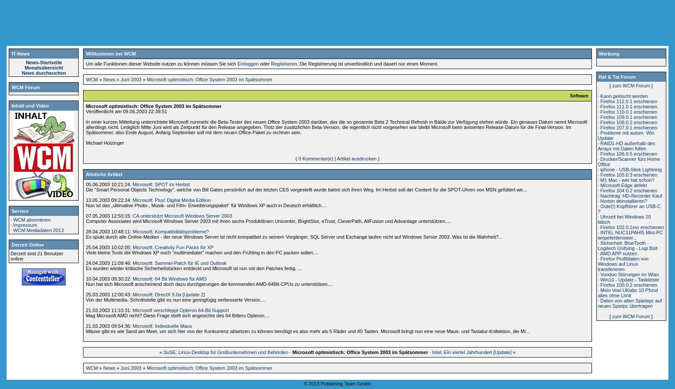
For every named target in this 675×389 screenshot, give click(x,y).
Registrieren (284, 63)
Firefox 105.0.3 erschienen (628, 174)
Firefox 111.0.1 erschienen (628, 106)
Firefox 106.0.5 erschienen (628, 153)
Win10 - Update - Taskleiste (629, 279)
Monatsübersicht (43, 67)
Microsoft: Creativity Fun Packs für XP (172, 247)
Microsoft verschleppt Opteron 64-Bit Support (180, 310)
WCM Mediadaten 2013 (38, 230)
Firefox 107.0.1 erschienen (628, 127)
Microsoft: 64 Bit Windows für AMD (169, 278)
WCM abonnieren (32, 219)
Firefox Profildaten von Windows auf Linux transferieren (623, 264)
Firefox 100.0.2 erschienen (628, 285)
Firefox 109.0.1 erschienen (628, 117)
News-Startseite (44, 62)
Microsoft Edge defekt (623, 185)
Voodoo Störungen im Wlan (629, 274)
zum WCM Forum (631, 85)
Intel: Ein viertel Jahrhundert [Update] (471, 352)
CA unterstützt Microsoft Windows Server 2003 (182, 216)
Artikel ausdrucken (357, 158)
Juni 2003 (131, 79)
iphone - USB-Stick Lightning (631, 169)
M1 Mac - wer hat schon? (627, 180)
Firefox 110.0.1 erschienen (628, 112)
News (109, 79)
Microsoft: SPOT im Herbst (161, 184)
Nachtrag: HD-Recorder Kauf (631, 195)
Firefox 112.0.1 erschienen (628, 101)
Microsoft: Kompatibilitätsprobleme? (170, 231)
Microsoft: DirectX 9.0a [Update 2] (168, 294)
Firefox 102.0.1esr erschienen (632, 227)
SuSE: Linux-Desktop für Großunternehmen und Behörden (226, 352)
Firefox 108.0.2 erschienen (628, 122)
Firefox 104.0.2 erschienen (628, 190)
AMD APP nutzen (618, 253)
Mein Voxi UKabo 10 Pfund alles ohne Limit (628, 293)
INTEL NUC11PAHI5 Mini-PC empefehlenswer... (630, 235)
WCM (92, 79)
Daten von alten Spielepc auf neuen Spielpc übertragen (630, 303)
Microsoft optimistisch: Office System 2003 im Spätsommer (209, 79)
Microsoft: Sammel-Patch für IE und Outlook (179, 263)
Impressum (25, 225)
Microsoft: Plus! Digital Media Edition (171, 200)
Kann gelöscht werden (624, 96)
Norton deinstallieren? (623, 201)
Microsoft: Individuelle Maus (162, 326)
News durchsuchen (44, 73)
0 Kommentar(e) (316, 158)
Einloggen (248, 63)
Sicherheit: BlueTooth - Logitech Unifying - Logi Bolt (628, 245)
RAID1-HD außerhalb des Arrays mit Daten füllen (626, 146)
